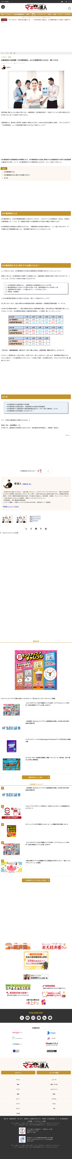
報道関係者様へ (12, 1118)
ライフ (18, 1103)
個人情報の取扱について (53, 1118)
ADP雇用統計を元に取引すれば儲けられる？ (17, 175)
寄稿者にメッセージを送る (11, 506)
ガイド (18, 1108)
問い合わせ (20, 1118)
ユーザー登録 (53, 1072)
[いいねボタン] (40, 471)
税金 (55, 14)
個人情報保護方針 (64, 1118)
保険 (49, 14)
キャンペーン (41, 14)
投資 (28, 14)
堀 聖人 (17, 483)
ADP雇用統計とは (9, 172)
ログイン (18, 1072)
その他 (18, 1113)
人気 (2, 14)
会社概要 (30, 1121)
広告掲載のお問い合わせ (35, 1118)
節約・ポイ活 (33, 14)
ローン (60, 14)
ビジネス (67, 14)
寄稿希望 (26, 1118)
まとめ (6, 178)
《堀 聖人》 (67, 435)
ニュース (8, 14)
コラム (54, 1103)
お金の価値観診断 (19, 14)
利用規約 (44, 1118)
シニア (18, 1089)
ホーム (18, 1079)
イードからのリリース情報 (39, 1121)
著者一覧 (6, 1118)
